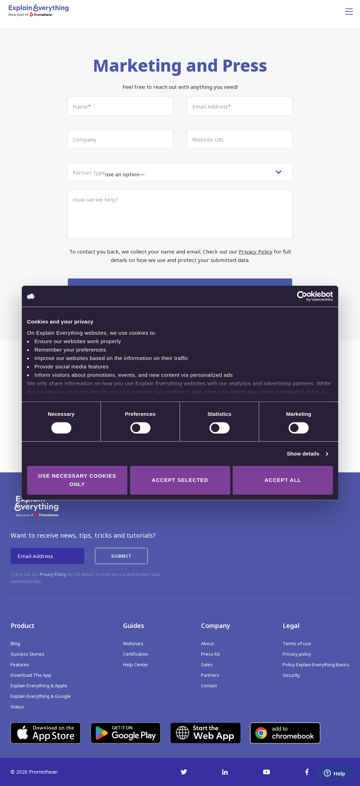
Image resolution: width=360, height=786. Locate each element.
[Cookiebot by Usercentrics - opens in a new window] (302, 296)
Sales (207, 664)
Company (84, 139)
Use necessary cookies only (77, 480)
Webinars (133, 643)
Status (17, 706)
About (207, 643)
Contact (209, 685)
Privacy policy (297, 654)
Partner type (89, 172)
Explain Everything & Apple (39, 685)
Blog (15, 643)
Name (82, 106)
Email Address (211, 106)
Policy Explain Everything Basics (316, 664)
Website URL (208, 139)
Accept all (282, 480)
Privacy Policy (255, 251)
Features (20, 664)
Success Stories (27, 654)
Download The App (31, 675)
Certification (135, 654)
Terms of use (297, 643)
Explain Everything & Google (41, 696)
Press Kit (210, 654)
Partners (210, 675)
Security (291, 675)
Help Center (135, 664)
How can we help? (95, 199)
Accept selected (180, 480)
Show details (303, 454)
